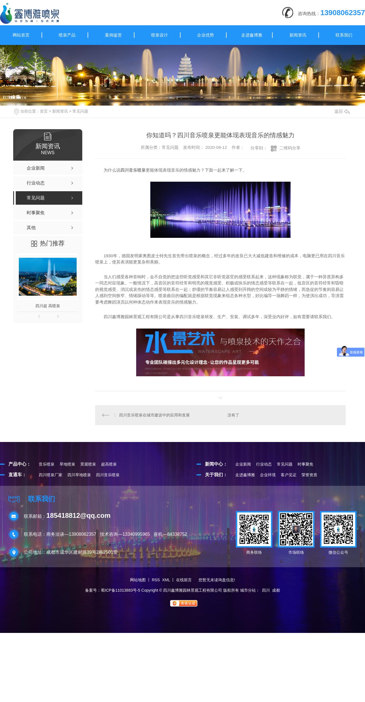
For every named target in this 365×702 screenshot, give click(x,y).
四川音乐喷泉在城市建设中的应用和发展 (154, 415)
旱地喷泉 (67, 464)
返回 (342, 111)
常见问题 (80, 111)
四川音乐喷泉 (133, 170)
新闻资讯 (297, 35)
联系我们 (344, 35)
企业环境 (268, 475)
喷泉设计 (159, 35)
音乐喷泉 (46, 464)
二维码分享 (289, 147)
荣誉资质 (309, 475)
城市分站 (248, 590)
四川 (266, 590)
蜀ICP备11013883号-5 (120, 590)
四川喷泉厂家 (50, 475)
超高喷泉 (109, 464)
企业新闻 (243, 464)
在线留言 (184, 580)
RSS (156, 580)
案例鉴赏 (113, 35)
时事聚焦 (305, 464)
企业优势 (205, 35)
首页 (44, 111)
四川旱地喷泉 (79, 475)
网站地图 (138, 580)
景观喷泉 (88, 464)
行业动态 (264, 464)
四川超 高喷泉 (47, 306)
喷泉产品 (67, 35)
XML (166, 580)
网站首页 (21, 35)
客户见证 (288, 475)
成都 (276, 590)
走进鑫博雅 (251, 35)
